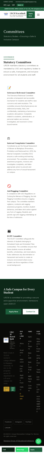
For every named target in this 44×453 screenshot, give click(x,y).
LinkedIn (7, 427)
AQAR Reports (30, 345)
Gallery (21, 388)
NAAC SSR (29, 355)
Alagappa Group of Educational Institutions (19, 441)
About (22, 345)
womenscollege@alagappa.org (26, 2)
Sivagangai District (38, 360)
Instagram (18, 422)
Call (4, 449)
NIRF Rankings (30, 379)
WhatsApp (20, 449)
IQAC (30, 337)
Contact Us (30, 312)
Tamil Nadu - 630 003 (38, 375)
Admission (22, 361)
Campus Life (21, 368)
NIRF (13, 5)
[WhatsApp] (38, 441)
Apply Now (31, 15)
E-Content (22, 396)
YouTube (28, 422)
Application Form (21, 379)
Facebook (8, 422)
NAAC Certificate (30, 367)
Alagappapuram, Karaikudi (38, 345)
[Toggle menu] (38, 14)
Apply (32, 449)
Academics (22, 352)
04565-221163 (8, 2)
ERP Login (7, 5)
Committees (30, 388)
